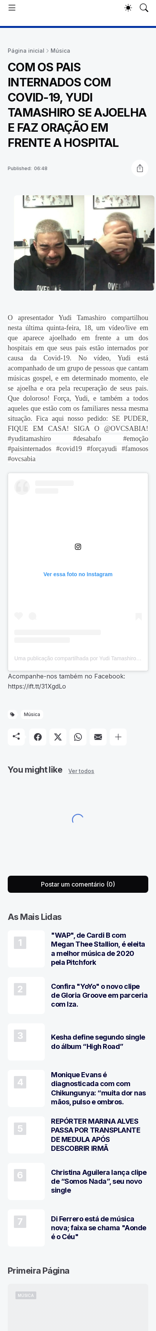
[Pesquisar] (144, 7)
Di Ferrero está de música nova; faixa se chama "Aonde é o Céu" (98, 1228)
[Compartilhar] (139, 168)
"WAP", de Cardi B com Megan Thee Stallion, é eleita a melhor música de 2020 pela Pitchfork (98, 948)
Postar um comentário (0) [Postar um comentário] (78, 884)
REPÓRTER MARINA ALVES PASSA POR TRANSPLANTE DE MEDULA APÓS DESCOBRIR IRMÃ (96, 1134)
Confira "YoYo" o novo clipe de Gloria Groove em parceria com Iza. (99, 995)
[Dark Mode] (128, 7)
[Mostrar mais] (118, 737)
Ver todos (81, 771)
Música (60, 50)
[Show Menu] (12, 7)
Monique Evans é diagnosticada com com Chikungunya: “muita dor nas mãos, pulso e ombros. (98, 1088)
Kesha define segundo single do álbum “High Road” (98, 1041)
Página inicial (26, 50)
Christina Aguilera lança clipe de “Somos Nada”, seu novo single (99, 1181)
